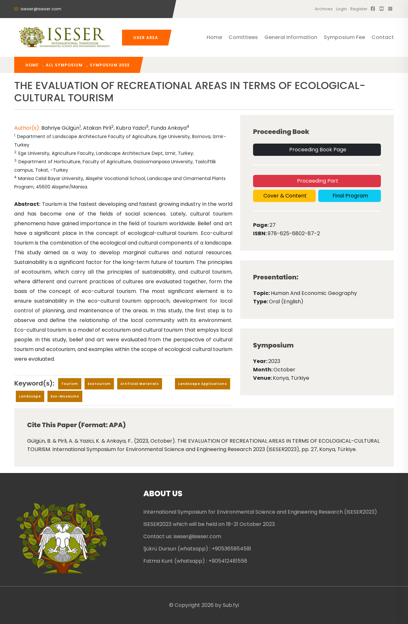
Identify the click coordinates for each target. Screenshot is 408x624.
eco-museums (65, 396)
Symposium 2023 (110, 65)
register (359, 9)
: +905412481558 (226, 561)
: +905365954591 (230, 548)
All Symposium (64, 65)
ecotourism (99, 383)
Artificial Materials (139, 383)
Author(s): (27, 128)
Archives (324, 9)
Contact (383, 37)
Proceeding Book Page (317, 149)
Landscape (30, 396)
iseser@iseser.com (37, 9)
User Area (145, 37)
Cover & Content (284, 195)
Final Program (349, 195)
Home (214, 37)
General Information (290, 37)
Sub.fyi (231, 605)
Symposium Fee (344, 37)
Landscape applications (202, 383)
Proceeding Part (317, 181)
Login (341, 9)
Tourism (69, 383)
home (32, 65)
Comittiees (243, 37)
